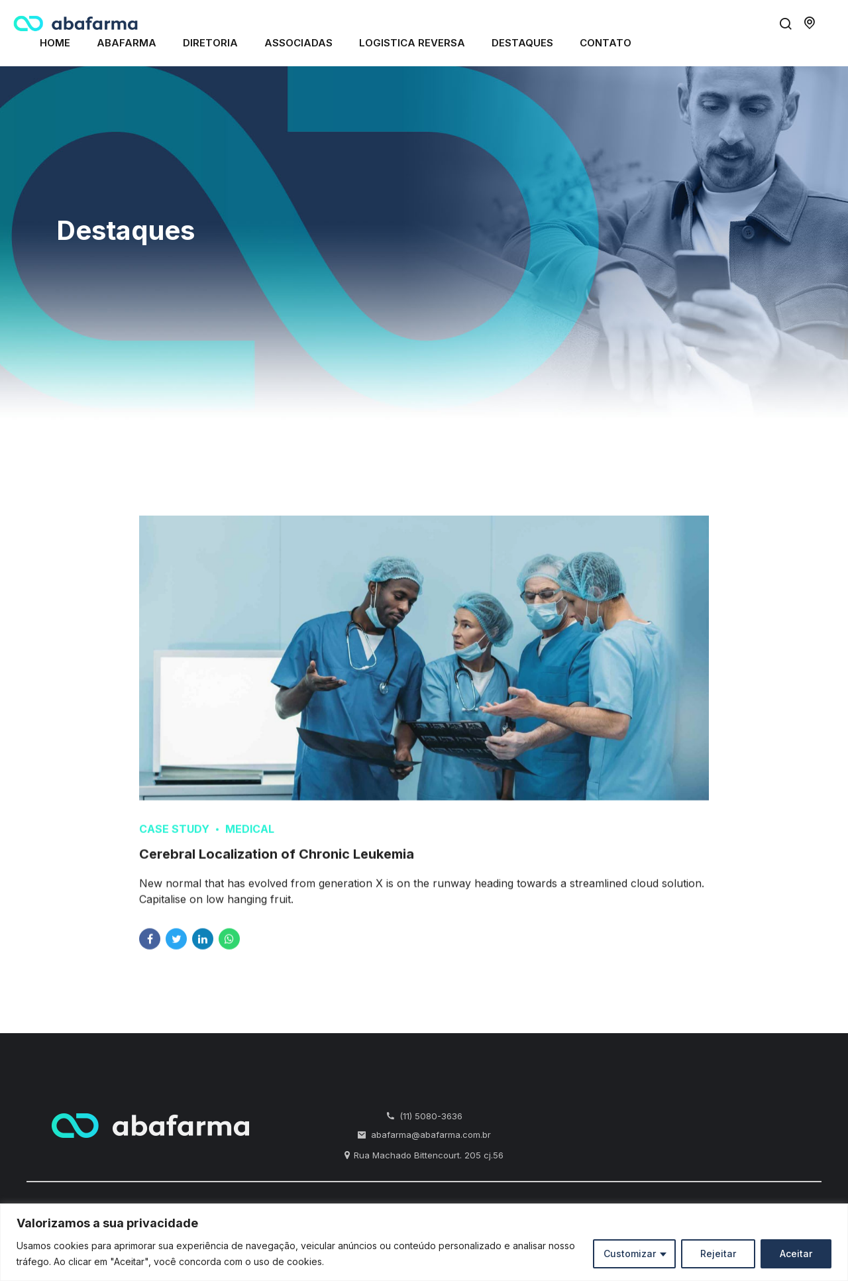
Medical (249, 841)
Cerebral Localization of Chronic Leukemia (276, 866)
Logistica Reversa (412, 42)
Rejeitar (718, 1253)
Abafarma (126, 42)
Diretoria (210, 42)
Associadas (298, 42)
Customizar (630, 1253)
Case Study (174, 841)
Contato (605, 42)
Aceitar (796, 1253)
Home (55, 42)
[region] (424, 1242)
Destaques (522, 42)
